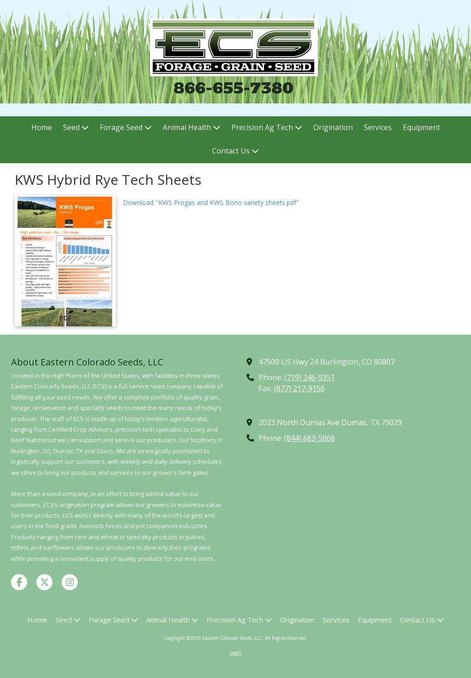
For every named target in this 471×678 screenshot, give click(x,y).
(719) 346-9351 (309, 377)
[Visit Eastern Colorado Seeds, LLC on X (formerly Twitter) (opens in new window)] (44, 582)
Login (235, 653)
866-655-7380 (233, 87)
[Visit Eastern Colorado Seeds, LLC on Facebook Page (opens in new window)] (19, 582)
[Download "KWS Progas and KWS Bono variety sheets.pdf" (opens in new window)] (65, 260)
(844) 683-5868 (309, 438)
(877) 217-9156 (299, 388)
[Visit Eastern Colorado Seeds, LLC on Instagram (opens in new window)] (70, 582)
